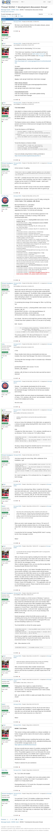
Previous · (4, 16)
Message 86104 (17, 770)
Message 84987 (17, 484)
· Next (21, 16)
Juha (3, 344)
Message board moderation (7, 11)
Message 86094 (17, 725)
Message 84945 (17, 102)
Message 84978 (17, 409)
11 (18, 16)
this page (41, 55)
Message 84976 (17, 381)
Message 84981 (17, 455)
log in (18, 14)
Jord (4, 21)
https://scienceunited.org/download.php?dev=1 (28, 155)
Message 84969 (17, 283)
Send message (5, 34)
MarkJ (3, 506)
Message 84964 (17, 196)
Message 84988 (17, 506)
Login (49, 2)
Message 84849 (17, 21)
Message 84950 (17, 163)
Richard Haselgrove (7, 163)
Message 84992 (17, 656)
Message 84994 (17, 704)
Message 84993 (17, 679)
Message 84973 (17, 344)
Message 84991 (17, 593)
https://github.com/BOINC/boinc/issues (25, 744)
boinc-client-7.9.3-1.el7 (38, 54)
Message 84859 (17, 43)
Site (22, 2)
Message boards (5, 9)
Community (15, 2)
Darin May (4, 770)
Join (44, 2)
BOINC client (15, 9)
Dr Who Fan (5, 196)
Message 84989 (17, 546)
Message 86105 (17, 793)
